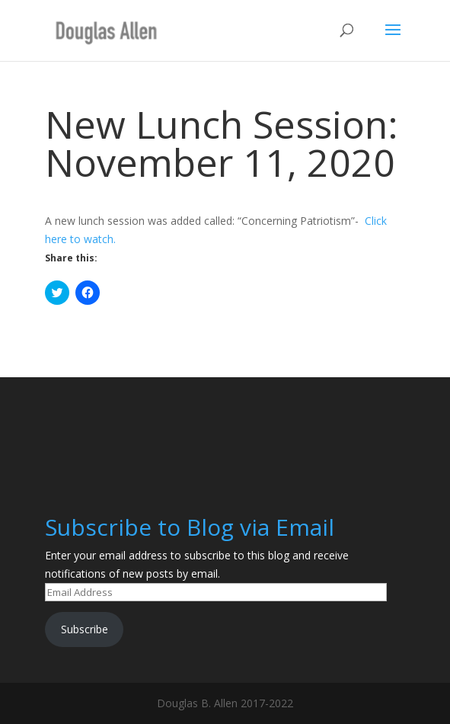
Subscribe (84, 629)
